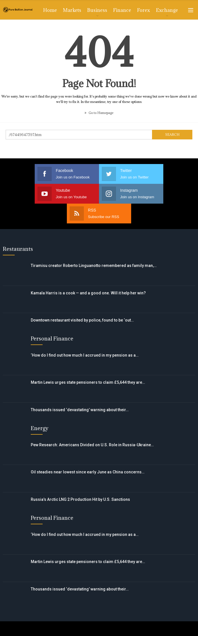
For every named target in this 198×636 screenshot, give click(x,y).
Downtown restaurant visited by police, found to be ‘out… (82, 300)
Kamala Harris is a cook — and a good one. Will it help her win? (88, 273)
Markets (72, 10)
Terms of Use (62, 618)
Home (50, 10)
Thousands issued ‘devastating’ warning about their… (80, 390)
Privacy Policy (108, 618)
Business (97, 10)
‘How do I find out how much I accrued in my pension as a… (84, 335)
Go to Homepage (99, 113)
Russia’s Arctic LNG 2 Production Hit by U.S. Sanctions (80, 479)
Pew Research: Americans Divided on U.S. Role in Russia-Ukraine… (92, 425)
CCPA (173, 618)
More (162, 10)
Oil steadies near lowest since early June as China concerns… (87, 452)
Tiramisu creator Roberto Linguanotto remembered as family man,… (94, 245)
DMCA (145, 618)
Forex (143, 10)
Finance (122, 10)
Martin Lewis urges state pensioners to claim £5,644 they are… (88, 362)
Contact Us (21, 618)
